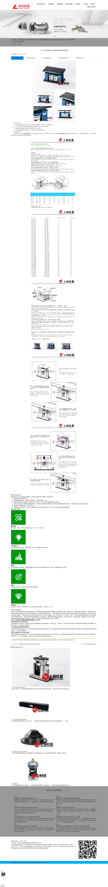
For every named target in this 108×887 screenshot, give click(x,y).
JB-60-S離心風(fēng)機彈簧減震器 (18, 687)
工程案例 (85, 4)
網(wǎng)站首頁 (41, 4)
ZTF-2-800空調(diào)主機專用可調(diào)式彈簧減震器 (28, 644)
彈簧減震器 (51, 4)
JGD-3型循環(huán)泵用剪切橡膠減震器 (19, 751)
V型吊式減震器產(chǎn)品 (90, 644)
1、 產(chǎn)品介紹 (30, 58)
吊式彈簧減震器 (21, 39)
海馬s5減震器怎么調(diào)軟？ (21, 632)
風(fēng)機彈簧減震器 (42, 39)
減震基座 (78, 4)
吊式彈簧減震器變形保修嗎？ (20, 627)
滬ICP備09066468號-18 (16, 862)
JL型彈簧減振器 (15, 783)
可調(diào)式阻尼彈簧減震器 (66, 39)
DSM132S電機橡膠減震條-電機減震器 (19, 719)
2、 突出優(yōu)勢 (46, 58)
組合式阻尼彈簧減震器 (17, 41)
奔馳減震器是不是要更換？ (20, 621)
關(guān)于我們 (91, 6)
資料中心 (93, 4)
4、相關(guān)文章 (79, 58)
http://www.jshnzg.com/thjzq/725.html (66, 639)
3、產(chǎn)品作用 (63, 58)
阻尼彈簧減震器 (31, 39)
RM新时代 (2, 886)
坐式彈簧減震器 (53, 39)
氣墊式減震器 (69, 4)
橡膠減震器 (60, 4)
